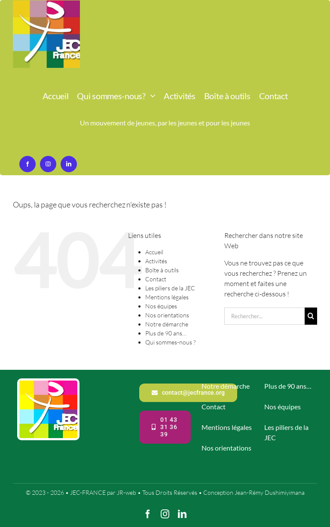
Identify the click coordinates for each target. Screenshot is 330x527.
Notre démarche (166, 324)
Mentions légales (167, 297)
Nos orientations (167, 315)
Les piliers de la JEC (170, 288)
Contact (155, 279)
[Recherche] (311, 316)
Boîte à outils (162, 270)
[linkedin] (69, 164)
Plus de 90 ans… (165, 333)
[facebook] (27, 164)
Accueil (154, 252)
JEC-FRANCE (88, 492)
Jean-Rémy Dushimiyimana (270, 492)
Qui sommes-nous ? (170, 342)
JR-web (126, 492)
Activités (156, 261)
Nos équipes (161, 306)
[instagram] (48, 164)
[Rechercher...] (264, 316)
